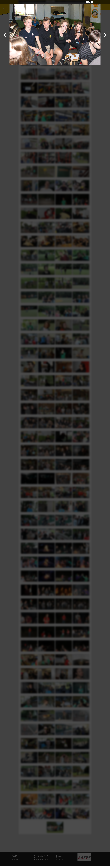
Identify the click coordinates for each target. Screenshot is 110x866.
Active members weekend (57, 1)
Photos (38, 1)
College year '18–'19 (46, 1)
